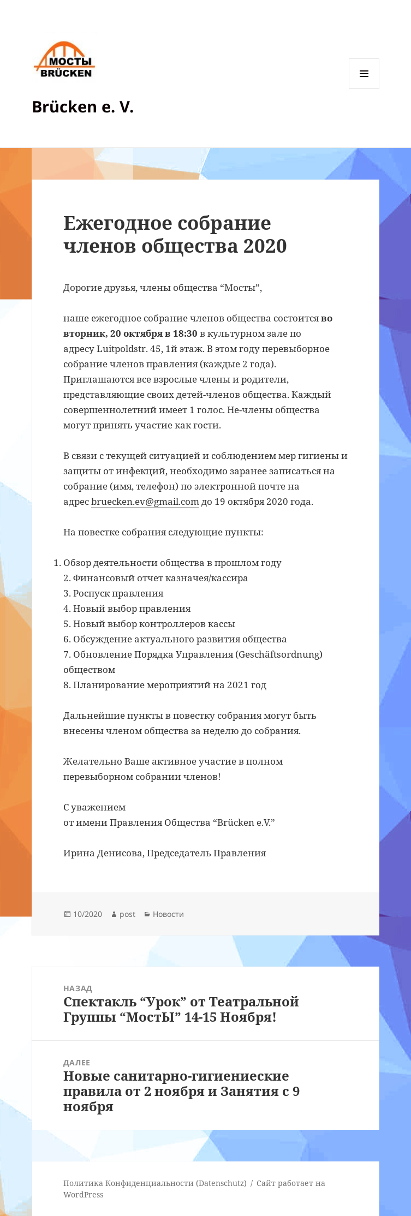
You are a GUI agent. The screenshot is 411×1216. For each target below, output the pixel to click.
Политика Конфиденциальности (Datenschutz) (155, 1183)
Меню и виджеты (364, 88)
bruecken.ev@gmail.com (145, 501)
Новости (168, 914)
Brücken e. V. (83, 106)
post (127, 914)
